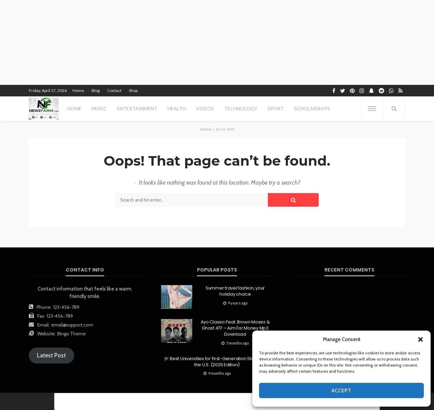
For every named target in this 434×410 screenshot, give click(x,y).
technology (240, 108)
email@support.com (72, 325)
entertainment (137, 108)
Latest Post (51, 355)
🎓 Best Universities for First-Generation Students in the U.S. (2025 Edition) (217, 362)
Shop (133, 90)
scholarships (312, 108)
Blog (96, 90)
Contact (114, 90)
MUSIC (99, 108)
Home (78, 90)
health (176, 108)
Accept (342, 391)
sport (276, 108)
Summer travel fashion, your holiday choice (235, 291)
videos (205, 108)
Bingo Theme (71, 334)
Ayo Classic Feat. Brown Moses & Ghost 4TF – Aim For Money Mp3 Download (235, 328)
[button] (420, 339)
